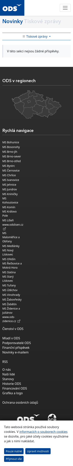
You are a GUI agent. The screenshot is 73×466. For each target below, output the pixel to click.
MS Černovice (11, 170)
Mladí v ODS (11, 338)
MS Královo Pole (9, 213)
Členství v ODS (12, 329)
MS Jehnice (9, 184)
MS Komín (8, 207)
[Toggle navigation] (65, 8)
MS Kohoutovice (10, 200)
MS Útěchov (10, 290)
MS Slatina (9, 272)
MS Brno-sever (11, 156)
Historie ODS (11, 384)
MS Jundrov (9, 189)
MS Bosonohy (11, 147)
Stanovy (8, 379)
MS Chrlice (9, 175)
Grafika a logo (12, 393)
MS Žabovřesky (12, 299)
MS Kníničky (10, 194)
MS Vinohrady (11, 295)
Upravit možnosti (38, 451)
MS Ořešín (8, 259)
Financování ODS (14, 388)
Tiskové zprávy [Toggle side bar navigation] (35, 36)
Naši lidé (8, 374)
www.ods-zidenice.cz (11, 319)
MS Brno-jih (9, 152)
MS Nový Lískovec (7, 252)
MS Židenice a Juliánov (11, 310)
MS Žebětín (9, 304)
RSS (5, 362)
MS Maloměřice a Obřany (11, 237)
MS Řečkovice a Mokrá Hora (12, 265)
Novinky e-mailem (15, 352)
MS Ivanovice (10, 180)
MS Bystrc (8, 166)
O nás (6, 369)
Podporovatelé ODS (16, 343)
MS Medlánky (10, 246)
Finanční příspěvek (16, 347)
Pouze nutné (14, 451)
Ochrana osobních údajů (20, 402)
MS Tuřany (9, 285)
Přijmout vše (14, 459)
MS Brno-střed (11, 161)
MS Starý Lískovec (8, 279)
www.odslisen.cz (12, 227)
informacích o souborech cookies (43, 432)
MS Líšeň (8, 220)
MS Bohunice (10, 142)
